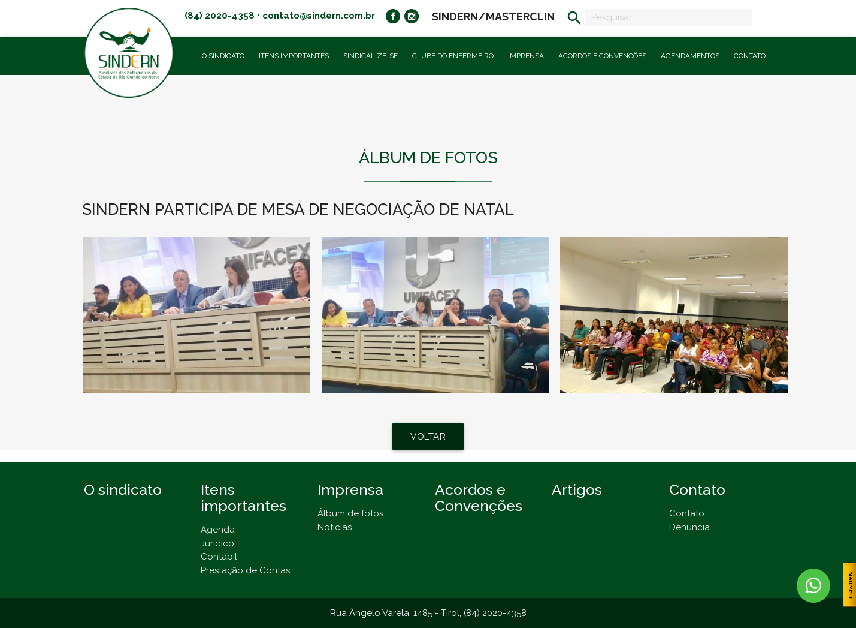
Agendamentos (690, 56)
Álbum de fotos (350, 513)
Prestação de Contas (245, 570)
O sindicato (123, 489)
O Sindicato (223, 56)
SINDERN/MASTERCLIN (493, 16)
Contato (750, 56)
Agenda (218, 529)
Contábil (219, 556)
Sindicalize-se (370, 56)
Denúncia (689, 527)
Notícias (334, 527)
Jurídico (217, 543)
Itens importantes (294, 56)
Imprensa (526, 56)
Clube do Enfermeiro (453, 56)
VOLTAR (428, 436)
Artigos (577, 489)
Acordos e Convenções (602, 56)
